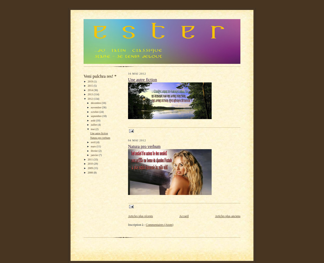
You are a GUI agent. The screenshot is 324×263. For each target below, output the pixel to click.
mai (93, 129)
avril (93, 142)
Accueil (184, 216)
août (93, 120)
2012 (91, 98)
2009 (91, 168)
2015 (91, 85)
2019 (91, 81)
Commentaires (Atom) (159, 225)
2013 (91, 94)
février (95, 150)
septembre (96, 116)
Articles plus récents (140, 216)
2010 (91, 163)
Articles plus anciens (227, 216)
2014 (91, 90)
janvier (95, 155)
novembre (96, 107)
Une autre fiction (99, 133)
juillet (94, 124)
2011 (91, 159)
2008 (91, 172)
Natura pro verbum (100, 137)
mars (94, 146)
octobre (95, 111)
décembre (96, 103)
